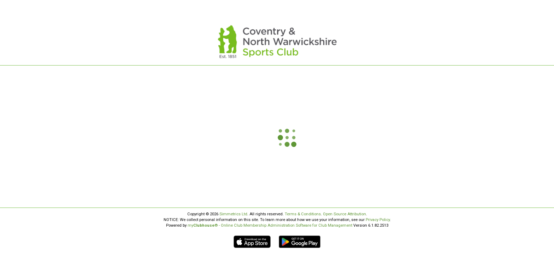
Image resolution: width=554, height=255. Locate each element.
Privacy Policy (378, 219)
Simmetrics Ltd (233, 214)
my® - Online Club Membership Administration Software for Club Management (270, 225)
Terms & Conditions (303, 214)
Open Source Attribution (344, 214)
